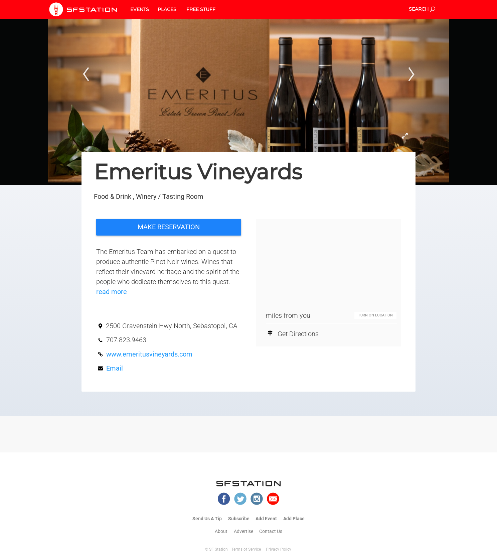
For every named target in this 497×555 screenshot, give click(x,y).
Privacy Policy (278, 549)
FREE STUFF (200, 9)
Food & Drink (112, 196)
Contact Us (270, 531)
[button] (84, 92)
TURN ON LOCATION (375, 315)
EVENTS (139, 9)
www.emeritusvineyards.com (149, 354)
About (221, 531)
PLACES (167, 9)
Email (114, 368)
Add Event (266, 518)
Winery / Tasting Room (169, 196)
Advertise (243, 531)
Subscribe (239, 518)
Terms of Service (246, 549)
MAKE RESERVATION (169, 227)
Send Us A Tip (207, 518)
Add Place (294, 518)
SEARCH (422, 9)
